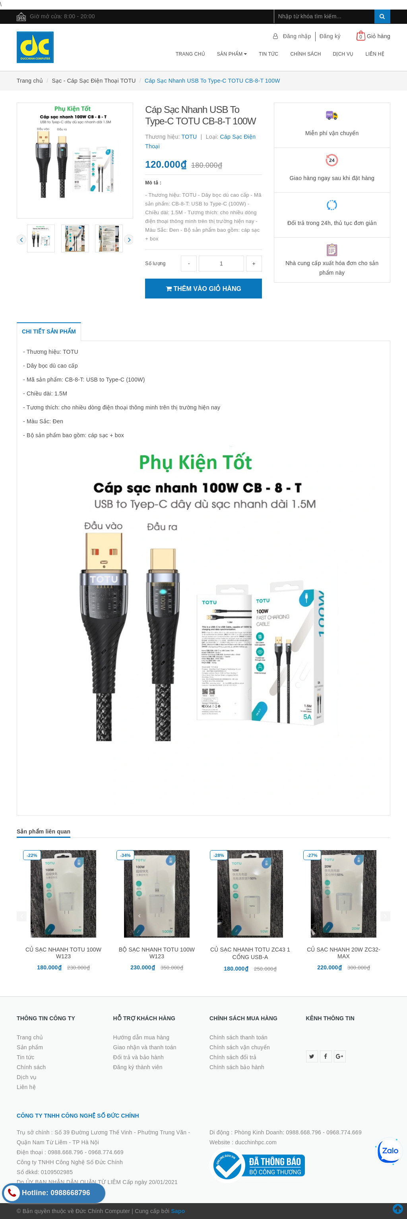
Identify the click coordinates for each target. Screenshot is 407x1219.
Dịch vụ (343, 54)
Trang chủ (190, 54)
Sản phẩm (232, 54)
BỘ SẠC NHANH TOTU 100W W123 (157, 952)
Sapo (178, 1211)
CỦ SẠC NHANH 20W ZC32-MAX (343, 952)
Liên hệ (375, 54)
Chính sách (305, 54)
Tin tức (268, 54)
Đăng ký (330, 36)
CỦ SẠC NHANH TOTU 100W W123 (63, 952)
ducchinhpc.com (256, 1142)
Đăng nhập (297, 36)
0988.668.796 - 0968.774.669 (85, 1152)
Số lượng (155, 263)
